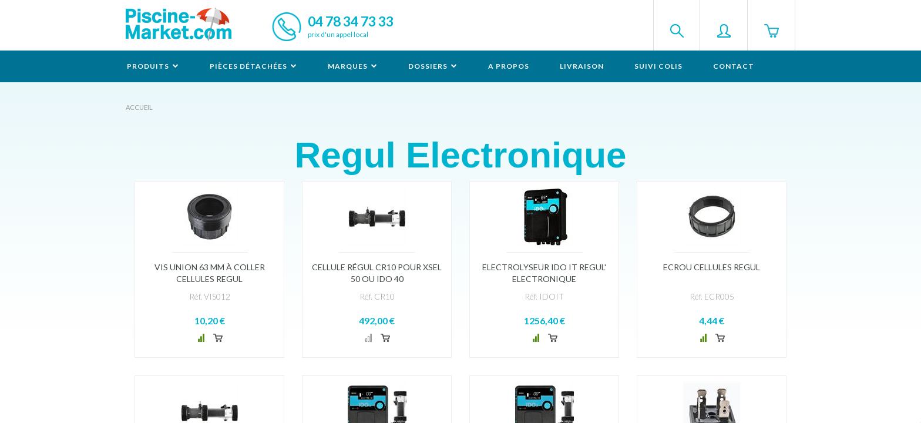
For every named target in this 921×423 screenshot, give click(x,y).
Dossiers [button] (433, 66)
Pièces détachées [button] (253, 66)
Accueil (139, 107)
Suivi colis (658, 66)
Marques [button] (353, 66)
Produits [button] (153, 66)
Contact (733, 66)
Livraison (582, 66)
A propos (508, 66)
